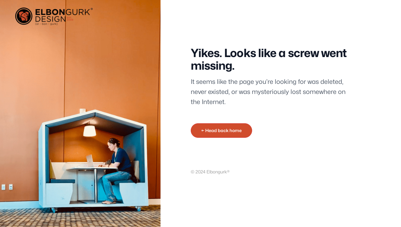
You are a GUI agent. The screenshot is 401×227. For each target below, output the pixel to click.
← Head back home (221, 130)
